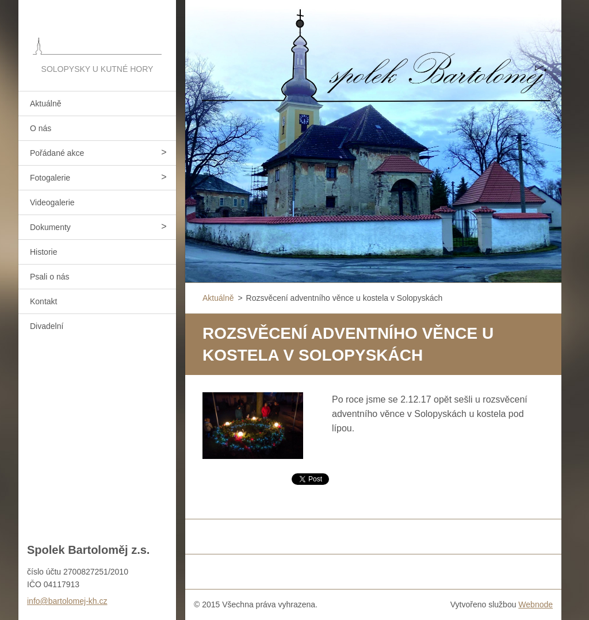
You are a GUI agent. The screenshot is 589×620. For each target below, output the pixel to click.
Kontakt (43, 301)
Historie (43, 252)
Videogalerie (52, 202)
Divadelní (46, 326)
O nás (40, 128)
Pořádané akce (57, 153)
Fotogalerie (50, 177)
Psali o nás (49, 276)
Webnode (535, 604)
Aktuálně (45, 103)
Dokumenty (50, 227)
